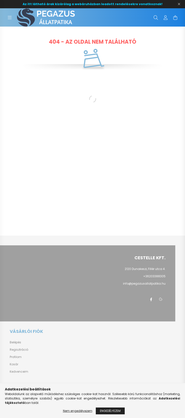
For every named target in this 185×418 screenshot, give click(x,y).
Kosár (14, 364)
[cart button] (175, 17)
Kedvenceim (19, 371)
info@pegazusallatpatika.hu (144, 283)
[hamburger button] (10, 17)
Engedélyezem (110, 411)
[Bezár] (179, 4)
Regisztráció (19, 349)
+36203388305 (154, 276)
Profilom (16, 357)
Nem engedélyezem (77, 411)
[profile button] (165, 17)
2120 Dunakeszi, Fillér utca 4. (145, 269)
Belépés (15, 342)
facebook (151, 299)
